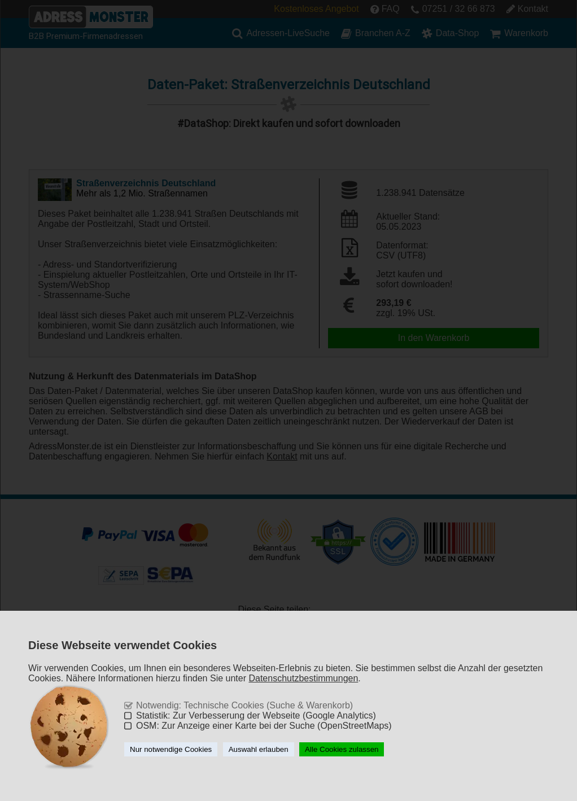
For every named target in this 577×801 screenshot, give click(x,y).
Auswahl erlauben (258, 749)
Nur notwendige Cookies (171, 749)
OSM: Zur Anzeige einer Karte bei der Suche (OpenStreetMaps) (264, 725)
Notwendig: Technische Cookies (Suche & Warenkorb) (244, 705)
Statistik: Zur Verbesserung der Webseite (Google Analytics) (256, 715)
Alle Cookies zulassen (341, 749)
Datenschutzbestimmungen (303, 678)
